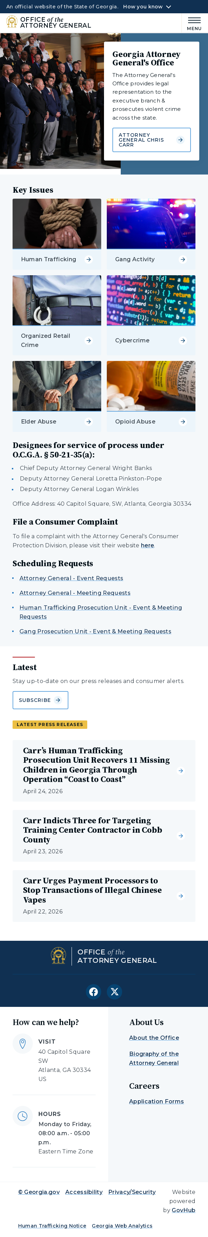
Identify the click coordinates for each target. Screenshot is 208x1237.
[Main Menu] (192, 23)
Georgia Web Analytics (122, 1226)
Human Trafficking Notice (52, 1226)
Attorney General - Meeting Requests (75, 593)
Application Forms (156, 1101)
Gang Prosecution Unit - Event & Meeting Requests (95, 631)
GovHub (183, 1210)
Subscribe (40, 700)
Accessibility (84, 1192)
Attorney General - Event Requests (72, 578)
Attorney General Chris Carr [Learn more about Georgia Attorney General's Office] (152, 140)
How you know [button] (143, 6)
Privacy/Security (132, 1192)
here (147, 545)
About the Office (154, 1038)
